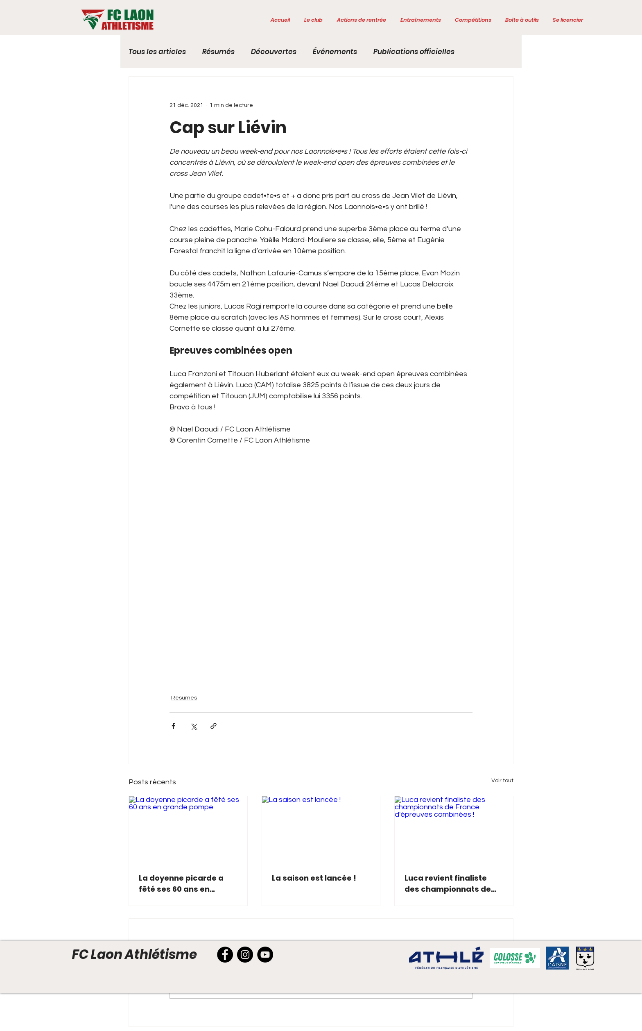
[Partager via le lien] (213, 726)
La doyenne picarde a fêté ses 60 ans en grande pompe (181, 884)
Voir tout (502, 780)
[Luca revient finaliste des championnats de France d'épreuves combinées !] (454, 829)
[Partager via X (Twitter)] (193, 726)
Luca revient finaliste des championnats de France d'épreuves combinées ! (448, 884)
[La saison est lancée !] (321, 829)
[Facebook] (225, 955)
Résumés (218, 52)
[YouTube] (265, 955)
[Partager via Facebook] (173, 726)
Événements (335, 52)
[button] (313, 20)
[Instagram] (245, 955)
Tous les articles (157, 52)
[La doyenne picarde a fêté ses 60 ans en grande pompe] (188, 829)
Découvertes (273, 52)
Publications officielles (413, 52)
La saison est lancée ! (314, 878)
